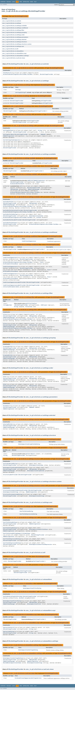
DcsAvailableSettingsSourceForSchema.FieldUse (17, 74)
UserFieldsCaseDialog (26, 511)
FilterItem (28, 306)
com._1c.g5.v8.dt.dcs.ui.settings (11, 23)
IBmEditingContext (8, 136)
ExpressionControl (8, 627)
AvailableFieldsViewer (10, 222)
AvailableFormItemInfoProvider (12, 596)
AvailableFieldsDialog (10, 214)
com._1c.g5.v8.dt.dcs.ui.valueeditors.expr (14, 53)
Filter (5, 314)
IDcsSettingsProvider (21, 16)
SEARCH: (56, 4)
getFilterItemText (31, 303)
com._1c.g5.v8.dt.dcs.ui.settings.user (13, 46)
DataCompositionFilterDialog (32, 588)
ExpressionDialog (8, 631)
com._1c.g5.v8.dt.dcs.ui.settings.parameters (15, 37)
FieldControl (7, 72)
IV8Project (44, 305)
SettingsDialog (20, 92)
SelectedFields (7, 424)
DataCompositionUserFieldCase (38, 529)
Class (13, 1)
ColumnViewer (26, 533)
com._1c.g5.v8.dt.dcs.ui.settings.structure (14, 41)
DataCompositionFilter (34, 604)
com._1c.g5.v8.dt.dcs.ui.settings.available (14, 25)
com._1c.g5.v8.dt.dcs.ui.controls (11, 21)
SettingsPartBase (8, 134)
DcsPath (38, 217)
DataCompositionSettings (10, 492)
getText (28, 453)
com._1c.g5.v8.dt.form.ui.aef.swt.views (13, 58)
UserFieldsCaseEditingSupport (12, 533)
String (40, 130)
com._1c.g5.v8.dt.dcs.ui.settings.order (13, 34)
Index (31, 1)
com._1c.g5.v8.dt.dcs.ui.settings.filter (13, 30)
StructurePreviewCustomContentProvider (15, 490)
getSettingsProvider (39, 111)
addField (30, 180)
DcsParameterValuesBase (10, 263)
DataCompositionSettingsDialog (28, 650)
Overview (3, 1)
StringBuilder (7, 305)
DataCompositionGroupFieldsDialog (29, 444)
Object (38, 182)
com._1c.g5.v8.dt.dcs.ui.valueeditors (13, 51)
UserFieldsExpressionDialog (28, 514)
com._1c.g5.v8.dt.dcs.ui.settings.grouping (14, 32)
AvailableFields (8, 201)
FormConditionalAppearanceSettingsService (28, 678)
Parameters (6, 405)
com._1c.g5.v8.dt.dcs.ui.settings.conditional (15, 27)
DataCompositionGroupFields (35, 470)
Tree (20, 1)
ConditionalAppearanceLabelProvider (14, 282)
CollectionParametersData (11, 286)
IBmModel (43, 134)
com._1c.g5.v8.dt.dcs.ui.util (10, 48)
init (21, 186)
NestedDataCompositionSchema (12, 662)
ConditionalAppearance (29, 241)
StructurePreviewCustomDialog (12, 494)
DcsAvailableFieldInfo (17, 183)
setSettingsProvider (32, 120)
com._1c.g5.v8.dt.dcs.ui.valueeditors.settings (15, 55)
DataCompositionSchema (36, 216)
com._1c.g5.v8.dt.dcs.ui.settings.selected (14, 39)
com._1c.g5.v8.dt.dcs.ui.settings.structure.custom (16, 44)
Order (4, 376)
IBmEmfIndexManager (34, 189)
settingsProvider (46, 100)
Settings (18, 89)
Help (35, 1)
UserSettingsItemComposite (11, 140)
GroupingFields (7, 346)
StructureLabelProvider (10, 474)
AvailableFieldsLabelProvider (12, 220)
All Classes (3, 4)
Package (8, 1)
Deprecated (26, 1)
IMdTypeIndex (14, 189)
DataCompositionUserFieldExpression (40, 544)
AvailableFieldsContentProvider (13, 210)
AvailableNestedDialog (10, 463)
